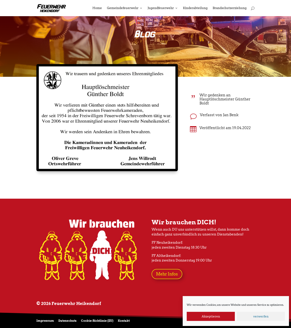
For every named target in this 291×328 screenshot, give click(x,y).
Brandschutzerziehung (230, 8)
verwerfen (261, 316)
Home (97, 8)
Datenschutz (67, 320)
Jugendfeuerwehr (161, 8)
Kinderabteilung (195, 8)
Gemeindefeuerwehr (122, 8)
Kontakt (124, 320)
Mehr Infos (167, 274)
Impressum (45, 320)
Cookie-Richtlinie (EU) (97, 320)
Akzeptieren (211, 316)
